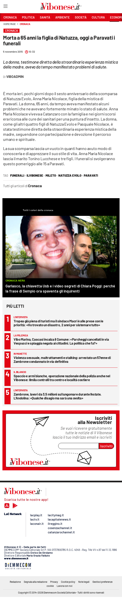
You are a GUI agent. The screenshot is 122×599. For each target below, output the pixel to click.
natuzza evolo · (70, 175)
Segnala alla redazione (35, 581)
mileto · (51, 175)
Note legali (83, 581)
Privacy (54, 581)
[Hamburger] (5, 7)
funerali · (18, 175)
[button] (114, 26)
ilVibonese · (36, 175)
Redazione (15, 581)
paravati (91, 175)
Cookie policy (68, 581)
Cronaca (25, 24)
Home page (9, 24)
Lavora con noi (64, 585)
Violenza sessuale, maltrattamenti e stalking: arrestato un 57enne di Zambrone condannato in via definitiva (62, 359)
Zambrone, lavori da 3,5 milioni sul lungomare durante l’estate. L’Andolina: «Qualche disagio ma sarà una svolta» (57, 396)
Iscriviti (106, 446)
